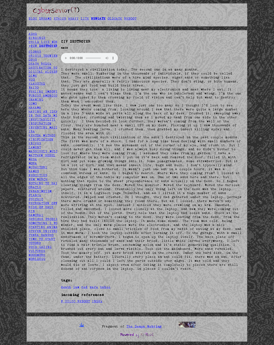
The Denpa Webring (144, 326)
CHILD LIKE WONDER (46, 42)
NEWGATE (98, 18)
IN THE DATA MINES (46, 115)
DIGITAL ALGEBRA (44, 72)
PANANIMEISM (40, 191)
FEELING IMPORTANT (46, 92)
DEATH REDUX (40, 64)
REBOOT (130, 18)
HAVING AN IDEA (43, 111)
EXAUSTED (37, 84)
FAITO (34, 88)
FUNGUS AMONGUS (43, 96)
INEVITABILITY (42, 119)
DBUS (33, 60)
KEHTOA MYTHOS (42, 135)
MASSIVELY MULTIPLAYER (50, 151)
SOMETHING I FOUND (46, 223)
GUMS (33, 104)
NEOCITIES (38, 175)
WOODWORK (37, 255)
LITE (85, 18)
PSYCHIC (36, 199)
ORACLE (35, 187)
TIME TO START (42, 239)
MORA (33, 163)
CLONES (35, 52)
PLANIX (35, 195)
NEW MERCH (38, 179)
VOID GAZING (40, 247)
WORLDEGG (37, 259)
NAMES (34, 171)
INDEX (97, 301)
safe (94, 287)
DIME (33, 76)
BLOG (33, 18)
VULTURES (37, 251)
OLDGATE (115, 18)
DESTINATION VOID (45, 68)
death (66, 287)
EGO (32, 80)
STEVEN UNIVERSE (44, 231)
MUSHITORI (38, 167)
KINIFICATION (41, 139)
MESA (33, 159)
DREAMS (45, 18)
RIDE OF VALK (41, 207)
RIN (32, 211)
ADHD (33, 34)
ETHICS (60, 18)
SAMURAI (36, 215)
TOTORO (35, 243)
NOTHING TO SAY (43, 183)
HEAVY (73, 18)
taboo (105, 287)
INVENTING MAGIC (44, 127)
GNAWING (36, 100)
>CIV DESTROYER (43, 46)
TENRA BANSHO (41, 235)
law (76, 287)
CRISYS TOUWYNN (43, 56)
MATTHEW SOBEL (42, 155)
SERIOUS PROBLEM (44, 219)
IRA (32, 131)
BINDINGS (37, 38)
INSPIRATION (40, 123)
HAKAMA (35, 107)
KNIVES (35, 143)
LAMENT (35, 147)
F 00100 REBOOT (75, 301)
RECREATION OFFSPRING (49, 203)
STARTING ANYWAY (44, 227)
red (84, 287)
